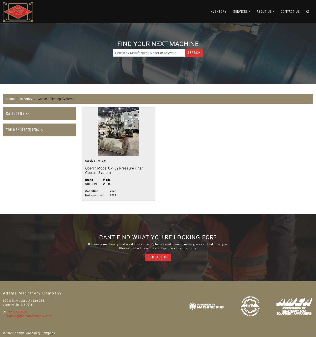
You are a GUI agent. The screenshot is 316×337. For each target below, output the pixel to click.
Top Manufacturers (25, 129)
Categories (17, 113)
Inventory (218, 12)
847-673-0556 (17, 312)
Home (10, 99)
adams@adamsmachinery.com (28, 316)
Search (194, 53)
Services (240, 12)
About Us (264, 12)
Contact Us (290, 12)
